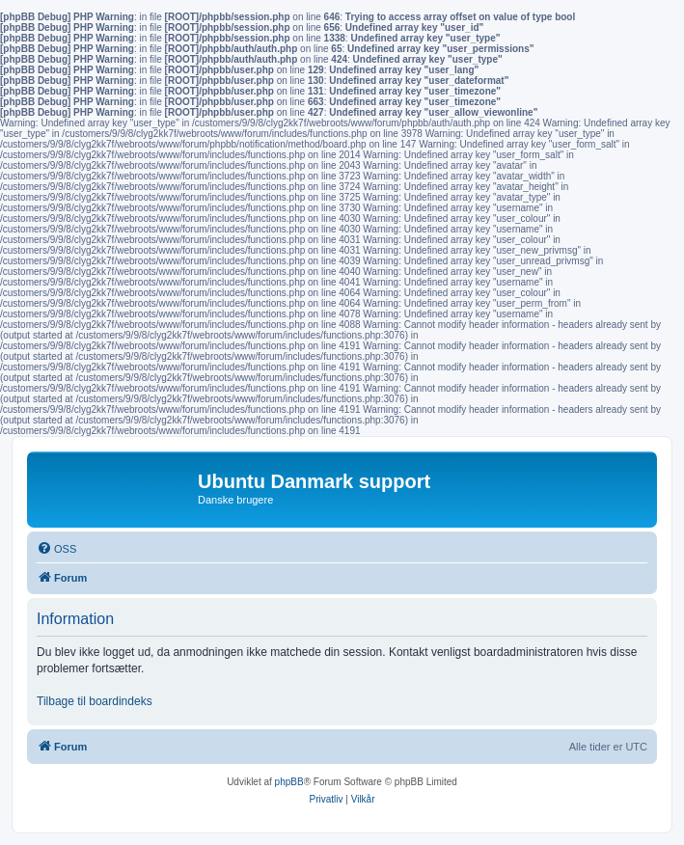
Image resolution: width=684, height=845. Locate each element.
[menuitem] (56, 548)
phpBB (289, 782)
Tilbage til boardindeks (94, 701)
